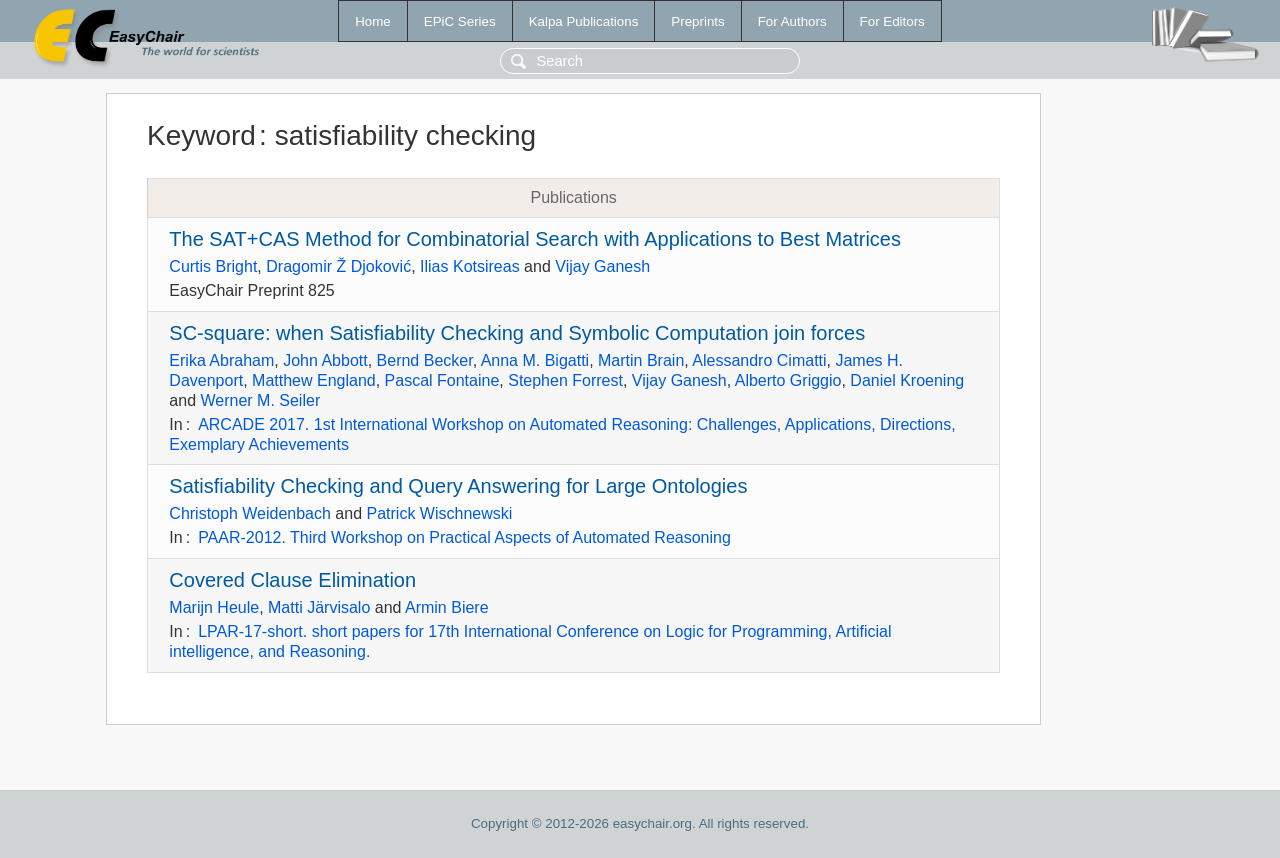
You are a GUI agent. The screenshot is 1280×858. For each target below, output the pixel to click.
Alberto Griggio (788, 380)
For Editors (892, 21)
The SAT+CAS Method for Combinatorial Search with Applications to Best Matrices (535, 239)
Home (373, 21)
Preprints (697, 21)
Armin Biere (447, 607)
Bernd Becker (425, 360)
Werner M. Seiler (260, 400)
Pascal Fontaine (442, 380)
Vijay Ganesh (602, 266)
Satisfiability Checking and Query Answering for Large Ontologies (458, 486)
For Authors (792, 21)
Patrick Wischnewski (440, 513)
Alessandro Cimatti (759, 360)
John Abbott (325, 360)
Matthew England (314, 380)
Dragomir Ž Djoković (338, 266)
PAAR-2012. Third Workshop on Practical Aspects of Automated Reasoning (464, 537)
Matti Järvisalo (319, 607)
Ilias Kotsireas (470, 266)
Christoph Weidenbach (250, 513)
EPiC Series (460, 21)
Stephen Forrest (565, 380)
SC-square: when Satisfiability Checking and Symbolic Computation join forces (517, 333)
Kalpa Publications (584, 21)
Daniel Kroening (907, 380)
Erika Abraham (221, 360)
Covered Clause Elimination (292, 580)
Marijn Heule (214, 607)
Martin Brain (641, 360)
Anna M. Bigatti (535, 360)
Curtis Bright (213, 266)
